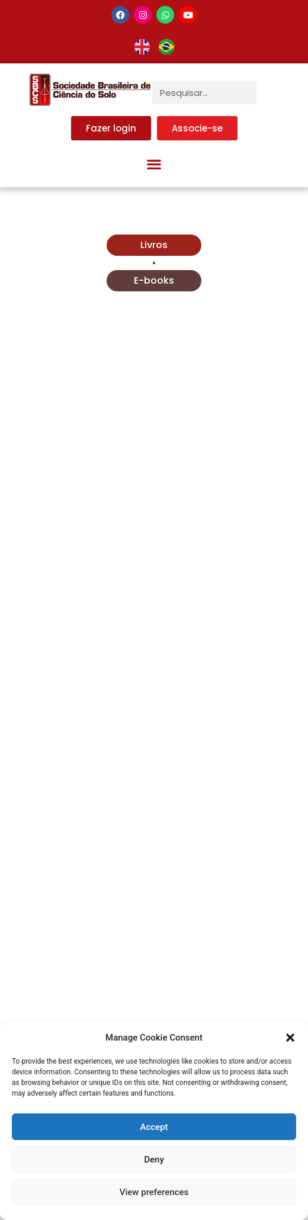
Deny (154, 1159)
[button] (290, 1038)
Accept (154, 1127)
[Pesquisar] (268, 92)
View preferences (154, 1192)
